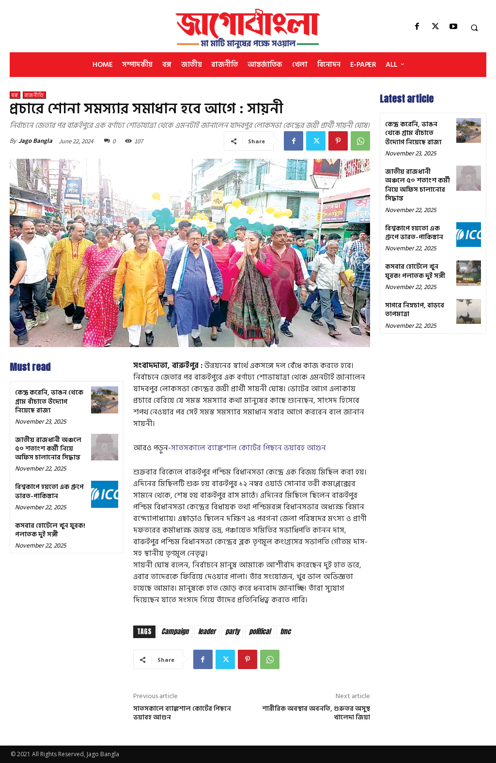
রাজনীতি (34, 95)
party (232, 631)
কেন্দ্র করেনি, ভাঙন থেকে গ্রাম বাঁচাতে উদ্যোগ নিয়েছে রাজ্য (49, 401)
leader (207, 631)
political (259, 631)
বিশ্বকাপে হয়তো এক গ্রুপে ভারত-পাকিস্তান (49, 491)
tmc (285, 631)
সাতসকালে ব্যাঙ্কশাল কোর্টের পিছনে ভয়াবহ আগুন (248, 448)
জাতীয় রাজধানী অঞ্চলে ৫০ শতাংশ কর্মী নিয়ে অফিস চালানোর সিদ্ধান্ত (48, 448)
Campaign (174, 631)
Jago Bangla (35, 141)
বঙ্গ (15, 95)
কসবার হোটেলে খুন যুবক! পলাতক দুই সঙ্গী (50, 530)
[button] (474, 27)
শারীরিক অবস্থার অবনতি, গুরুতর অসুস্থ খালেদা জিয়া (316, 713)
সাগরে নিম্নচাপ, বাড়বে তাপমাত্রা (414, 309)
